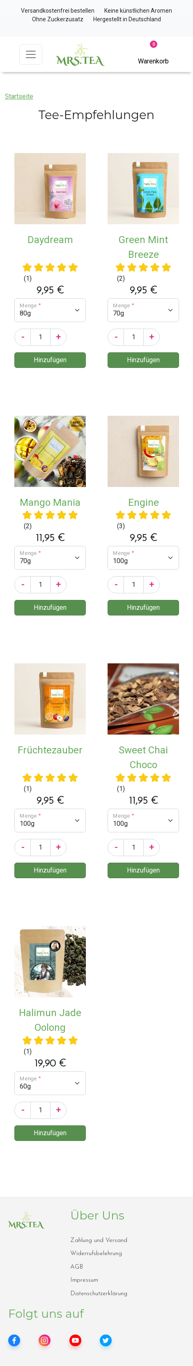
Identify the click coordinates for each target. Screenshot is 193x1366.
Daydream (50, 240)
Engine (143, 502)
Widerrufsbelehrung (96, 1254)
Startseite (19, 96)
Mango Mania (50, 502)
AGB (76, 1267)
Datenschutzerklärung (98, 1294)
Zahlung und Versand (98, 1241)
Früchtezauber (50, 750)
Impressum (84, 1280)
